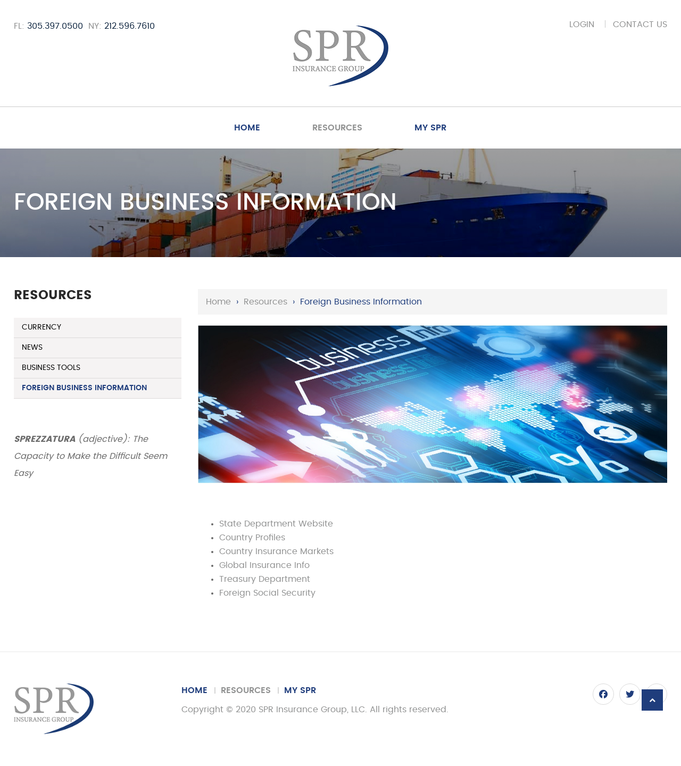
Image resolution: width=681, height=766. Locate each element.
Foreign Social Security (267, 593)
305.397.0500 (55, 26)
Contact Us (640, 24)
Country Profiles (252, 537)
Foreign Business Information (84, 388)
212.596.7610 (129, 26)
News (32, 347)
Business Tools (51, 368)
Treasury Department (264, 579)
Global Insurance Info (264, 565)
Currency (41, 327)
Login (581, 24)
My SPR (430, 127)
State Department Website (276, 524)
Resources (337, 127)
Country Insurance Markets (276, 551)
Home (247, 127)
